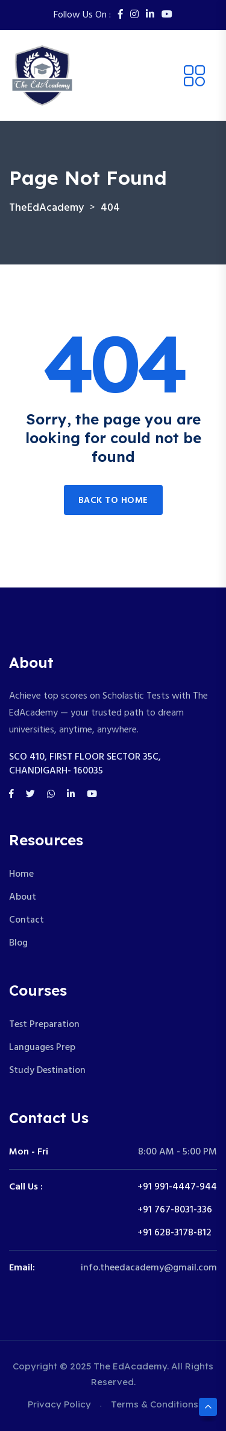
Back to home (113, 500)
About (22, 897)
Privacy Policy (59, 1404)
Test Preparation (44, 1024)
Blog (18, 943)
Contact (26, 920)
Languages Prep (42, 1047)
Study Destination (47, 1070)
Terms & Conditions (154, 1404)
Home (21, 874)
